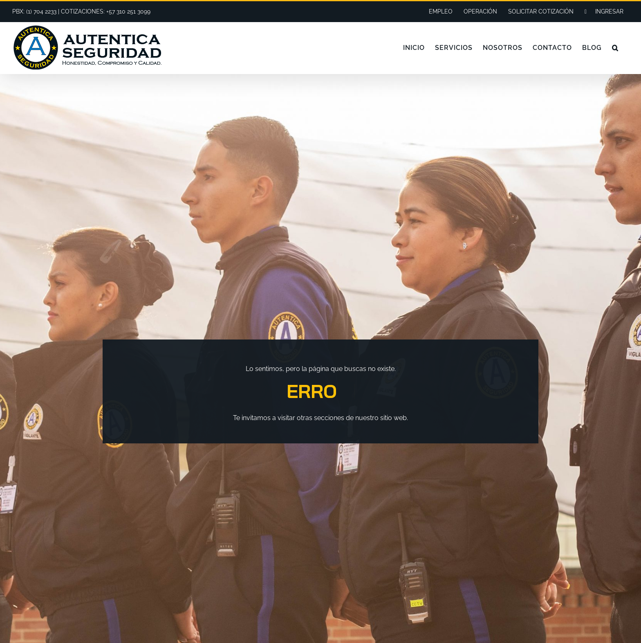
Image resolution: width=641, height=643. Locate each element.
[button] (615, 48)
